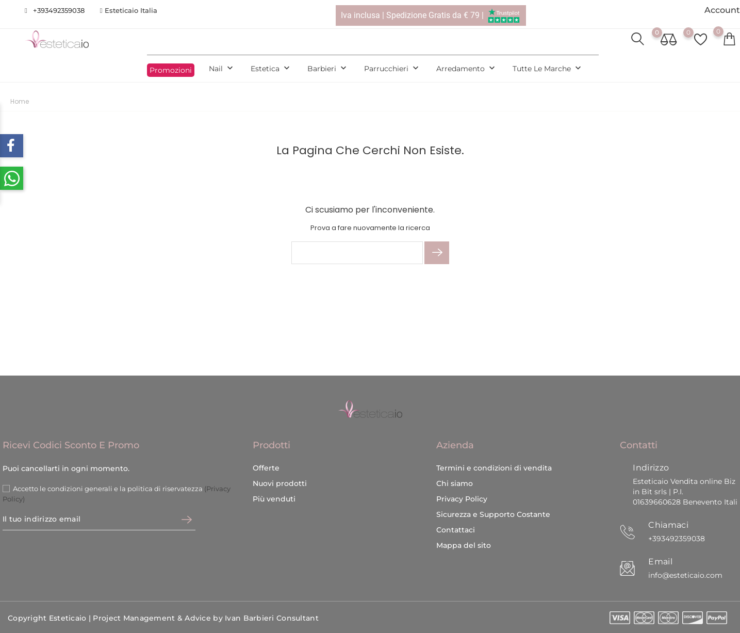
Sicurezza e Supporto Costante (493, 514)
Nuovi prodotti (280, 483)
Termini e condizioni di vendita (494, 468)
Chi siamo (454, 483)
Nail (222, 68)
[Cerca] (357, 252)
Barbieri (328, 68)
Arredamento (466, 68)
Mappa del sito (463, 545)
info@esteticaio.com (685, 575)
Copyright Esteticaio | (50, 618)
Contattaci (455, 529)
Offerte (266, 468)
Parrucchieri (392, 68)
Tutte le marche (548, 68)
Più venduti (274, 499)
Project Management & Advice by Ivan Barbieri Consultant (205, 618)
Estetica (271, 68)
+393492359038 (59, 10)
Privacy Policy (461, 499)
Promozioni (171, 70)
